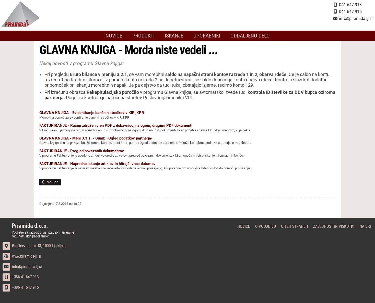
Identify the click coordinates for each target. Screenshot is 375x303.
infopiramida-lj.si (22, 266)
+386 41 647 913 (21, 276)
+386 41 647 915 (21, 287)
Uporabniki (206, 36)
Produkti (143, 36)
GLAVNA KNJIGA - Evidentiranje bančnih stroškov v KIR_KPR (91, 112)
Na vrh (365, 226)
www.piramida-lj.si (22, 256)
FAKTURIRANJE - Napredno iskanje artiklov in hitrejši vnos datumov (97, 163)
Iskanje (174, 36)
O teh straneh (294, 226)
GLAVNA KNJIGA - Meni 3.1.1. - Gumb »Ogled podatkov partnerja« (96, 138)
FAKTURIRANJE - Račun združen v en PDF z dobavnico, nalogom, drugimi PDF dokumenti (115, 125)
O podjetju (265, 226)
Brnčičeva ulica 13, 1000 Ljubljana (35, 245)
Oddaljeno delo (250, 36)
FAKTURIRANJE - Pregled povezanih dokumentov (81, 151)
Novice (114, 36)
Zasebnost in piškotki (333, 226)
